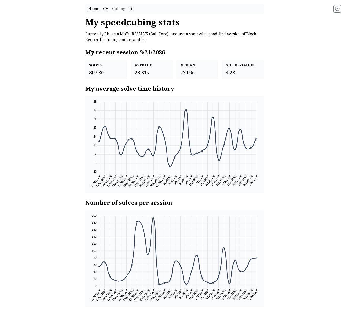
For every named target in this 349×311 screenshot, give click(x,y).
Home (93, 8)
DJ (131, 8)
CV (105, 8)
